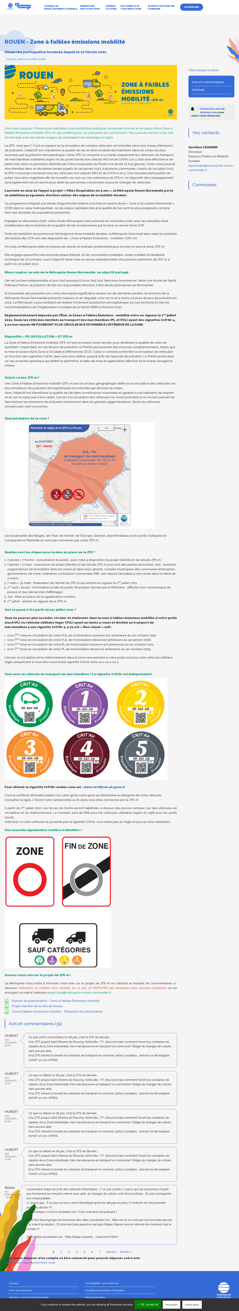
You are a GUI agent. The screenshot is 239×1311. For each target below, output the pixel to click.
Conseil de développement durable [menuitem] (60, 7)
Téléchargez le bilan (203, 70)
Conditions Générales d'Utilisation (105, 1290)
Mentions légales (95, 1297)
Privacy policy (192, 1304)
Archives (198, 90)
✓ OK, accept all (147, 1304)
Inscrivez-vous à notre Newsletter (29, 1297)
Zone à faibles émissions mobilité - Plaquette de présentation (57, 1011)
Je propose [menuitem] (191, 7)
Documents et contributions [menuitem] (130, 7)
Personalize (171, 1304)
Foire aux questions (20, 1290)
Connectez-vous (17, 1262)
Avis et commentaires (208, 82)
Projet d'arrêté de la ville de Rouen (37, 1006)
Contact (14, 1283)
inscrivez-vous (44, 1262)
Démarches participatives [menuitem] (90, 7)
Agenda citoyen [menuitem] (111, 7)
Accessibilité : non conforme (101, 1283)
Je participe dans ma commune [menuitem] (161, 7)
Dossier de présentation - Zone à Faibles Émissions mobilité (56, 1001)
